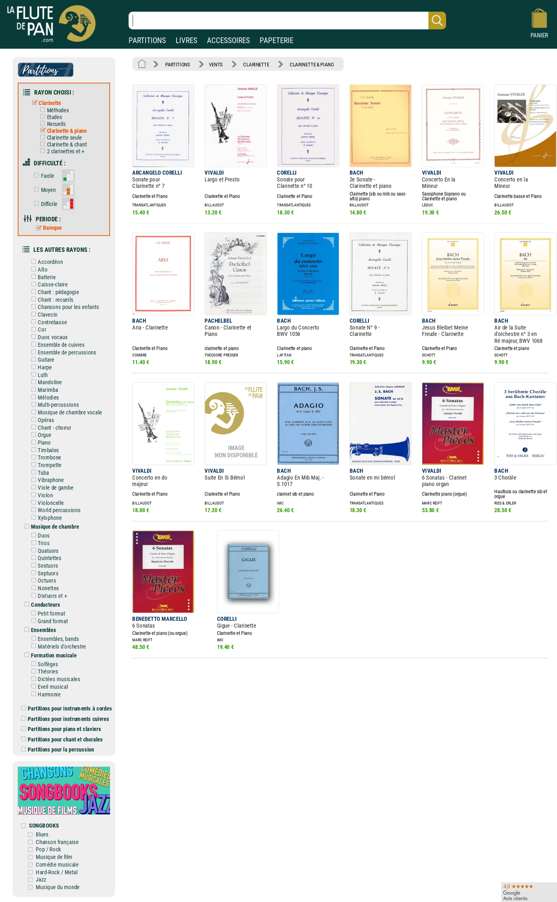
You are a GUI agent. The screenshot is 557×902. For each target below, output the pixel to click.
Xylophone (45, 517)
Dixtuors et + (47, 595)
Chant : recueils (51, 299)
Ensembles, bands (53, 638)
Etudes (49, 117)
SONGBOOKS (44, 825)
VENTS (216, 64)
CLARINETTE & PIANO (312, 64)
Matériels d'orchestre (57, 646)
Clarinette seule (59, 137)
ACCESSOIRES (228, 40)
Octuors (42, 580)
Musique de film (54, 856)
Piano (39, 442)
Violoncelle (46, 502)
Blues (42, 834)
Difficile (44, 203)
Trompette (44, 464)
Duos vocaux (48, 337)
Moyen (43, 189)
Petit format (47, 613)
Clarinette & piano (62, 131)
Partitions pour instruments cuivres (65, 718)
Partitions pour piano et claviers (61, 728)
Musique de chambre (50, 526)
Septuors (43, 572)
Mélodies (43, 397)
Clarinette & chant (62, 144)
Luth (38, 374)
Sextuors (43, 565)
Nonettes (43, 588)
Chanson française (57, 841)
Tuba (38, 472)
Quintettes (44, 557)
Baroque (47, 227)
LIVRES (186, 40)
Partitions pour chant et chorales (62, 738)
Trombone (44, 457)
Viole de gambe (51, 487)
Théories (43, 671)
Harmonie (44, 693)
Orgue (39, 434)
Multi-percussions (53, 404)
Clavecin (42, 314)
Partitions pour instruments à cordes (66, 708)
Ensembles (38, 629)
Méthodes (53, 110)
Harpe (40, 367)
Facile (43, 176)
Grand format (48, 620)
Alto (37, 269)
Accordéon (45, 261)
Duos (39, 535)
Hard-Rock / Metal (57, 871)
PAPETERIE (276, 40)
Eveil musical (48, 686)
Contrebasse (47, 322)
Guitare (41, 359)
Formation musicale (49, 654)
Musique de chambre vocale (65, 412)
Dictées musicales (54, 678)
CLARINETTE (256, 64)
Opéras (41, 419)
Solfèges (43, 663)
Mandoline (45, 382)
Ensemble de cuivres (56, 344)
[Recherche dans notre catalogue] (287, 20)
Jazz (41, 879)
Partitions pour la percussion (57, 749)
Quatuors (43, 550)
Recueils (51, 124)
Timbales (43, 450)
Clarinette (45, 102)
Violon (40, 495)
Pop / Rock (48, 849)
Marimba (43, 389)
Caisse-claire (48, 284)
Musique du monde (58, 886)
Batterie (42, 277)
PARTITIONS (147, 40)
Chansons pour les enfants (63, 306)
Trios (39, 543)
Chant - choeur (49, 427)
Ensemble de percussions (62, 352)
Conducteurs (40, 604)
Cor (37, 329)
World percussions (54, 510)
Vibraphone (46, 479)
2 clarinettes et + (60, 151)
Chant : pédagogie (53, 291)
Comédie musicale (57, 864)
